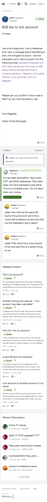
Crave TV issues (17, 425)
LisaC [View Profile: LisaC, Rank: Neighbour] (5, 402)
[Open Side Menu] (3, 4)
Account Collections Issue (23, 466)
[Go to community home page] (11, 4)
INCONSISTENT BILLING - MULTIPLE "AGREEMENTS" (24, 456)
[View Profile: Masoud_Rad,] (5, 467)
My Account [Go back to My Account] (7, 11)
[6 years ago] (13, 402)
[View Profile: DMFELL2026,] (5, 447)
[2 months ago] (14, 428)
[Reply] (41, 142)
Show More (23, 477)
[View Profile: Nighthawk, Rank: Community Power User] (5, 171)
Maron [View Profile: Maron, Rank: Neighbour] (12, 18)
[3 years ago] (12, 346)
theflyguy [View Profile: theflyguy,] (25, 439)
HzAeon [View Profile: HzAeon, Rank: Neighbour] (14, 205)
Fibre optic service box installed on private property (25, 445)
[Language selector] (20, 3)
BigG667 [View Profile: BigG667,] (25, 429)
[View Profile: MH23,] (5, 457)
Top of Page (24, 489)
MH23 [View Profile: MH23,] (24, 459)
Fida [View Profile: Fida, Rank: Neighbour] (4, 346)
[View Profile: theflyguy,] (5, 437)
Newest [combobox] (39, 150)
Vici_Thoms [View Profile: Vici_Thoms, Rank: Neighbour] (7, 320)
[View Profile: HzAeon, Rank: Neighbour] (7, 206)
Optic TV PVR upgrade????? (24, 435)
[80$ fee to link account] (13, 173)
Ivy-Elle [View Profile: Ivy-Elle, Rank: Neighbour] (5, 290)
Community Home (9, 489)
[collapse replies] (23, 168)
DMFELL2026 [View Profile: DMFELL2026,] (27, 449)
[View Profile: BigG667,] (5, 426)
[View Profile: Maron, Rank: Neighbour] (5, 19)
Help (35, 489)
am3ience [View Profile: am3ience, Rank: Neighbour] (7, 372)
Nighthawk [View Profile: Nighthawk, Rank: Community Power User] (13, 171)
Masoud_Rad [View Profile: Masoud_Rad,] (27, 470)
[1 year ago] (13, 290)
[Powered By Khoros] (23, 496)
